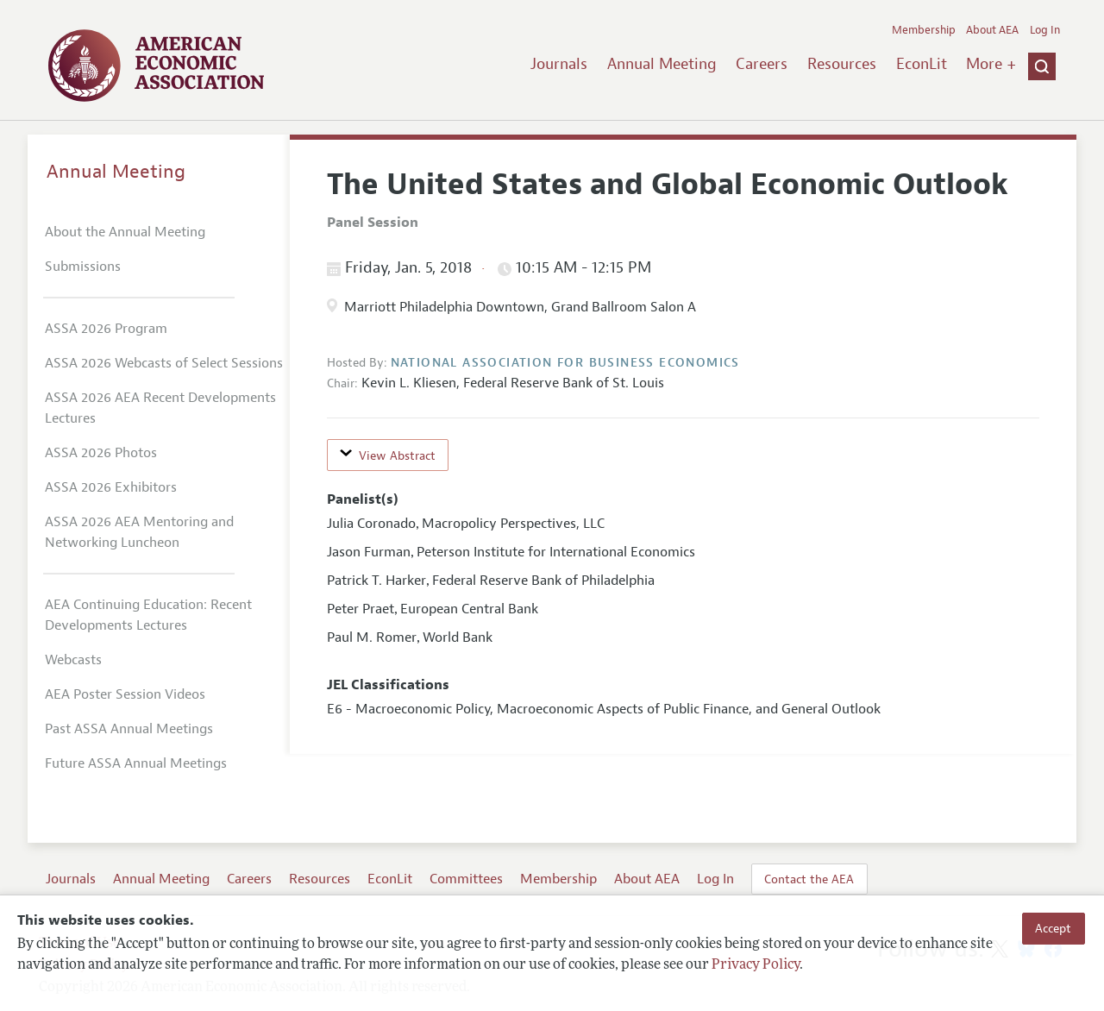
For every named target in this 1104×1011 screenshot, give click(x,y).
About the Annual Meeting (125, 232)
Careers (761, 63)
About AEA (992, 30)
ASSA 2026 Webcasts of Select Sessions (164, 363)
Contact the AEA (809, 879)
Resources (841, 63)
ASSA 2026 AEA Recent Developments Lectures (160, 408)
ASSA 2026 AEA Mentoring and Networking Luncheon (139, 532)
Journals (558, 63)
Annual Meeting (662, 63)
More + (991, 63)
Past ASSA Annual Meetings (129, 729)
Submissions (83, 266)
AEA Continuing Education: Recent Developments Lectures (148, 615)
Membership (924, 30)
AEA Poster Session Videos (125, 694)
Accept (1053, 928)
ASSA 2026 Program (106, 328)
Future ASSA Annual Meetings (136, 763)
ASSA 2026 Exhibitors (111, 487)
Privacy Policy (756, 965)
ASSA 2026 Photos (101, 453)
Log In (1045, 30)
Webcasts (73, 660)
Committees (466, 879)
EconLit (921, 63)
